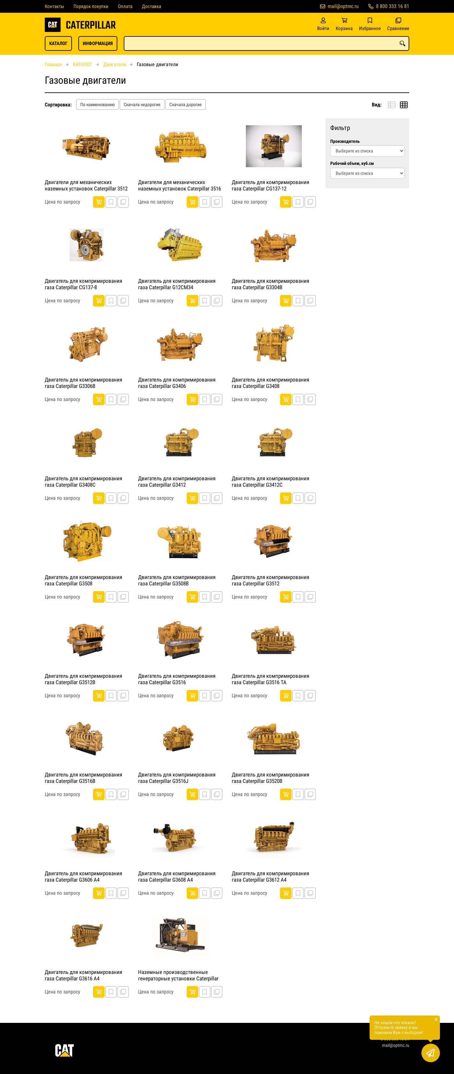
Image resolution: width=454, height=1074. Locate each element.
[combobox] (266, 43)
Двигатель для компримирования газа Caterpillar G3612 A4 (270, 876)
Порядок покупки (91, 6)
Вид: (376, 105)
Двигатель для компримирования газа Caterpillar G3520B (270, 777)
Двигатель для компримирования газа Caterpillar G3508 (83, 580)
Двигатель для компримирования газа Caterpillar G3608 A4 (176, 876)
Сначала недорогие (142, 104)
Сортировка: (58, 105)
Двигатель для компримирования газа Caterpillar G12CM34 (176, 284)
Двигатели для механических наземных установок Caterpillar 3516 (179, 185)
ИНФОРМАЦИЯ (98, 43)
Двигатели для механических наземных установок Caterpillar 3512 (86, 185)
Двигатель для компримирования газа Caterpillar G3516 (176, 679)
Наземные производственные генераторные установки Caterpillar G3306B (178, 975)
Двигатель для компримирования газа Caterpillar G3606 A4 (83, 876)
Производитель (345, 141)
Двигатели (114, 64)
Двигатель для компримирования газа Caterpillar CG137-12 (270, 185)
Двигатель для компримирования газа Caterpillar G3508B (176, 580)
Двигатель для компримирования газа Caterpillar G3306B (83, 382)
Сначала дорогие (185, 104)
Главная (53, 64)
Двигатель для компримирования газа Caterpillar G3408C (83, 481)
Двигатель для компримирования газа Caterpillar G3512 (270, 580)
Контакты (54, 6)
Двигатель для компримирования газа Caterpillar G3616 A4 (83, 975)
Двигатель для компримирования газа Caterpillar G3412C (270, 481)
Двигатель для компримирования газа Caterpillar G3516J (176, 777)
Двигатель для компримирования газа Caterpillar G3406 (176, 382)
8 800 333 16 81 (392, 6)
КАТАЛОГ (58, 43)
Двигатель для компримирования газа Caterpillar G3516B (83, 777)
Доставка (151, 6)
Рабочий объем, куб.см (352, 163)
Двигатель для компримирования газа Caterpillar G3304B (270, 284)
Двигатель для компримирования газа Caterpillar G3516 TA (270, 679)
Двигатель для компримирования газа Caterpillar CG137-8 (83, 284)
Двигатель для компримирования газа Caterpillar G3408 (270, 382)
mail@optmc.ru (343, 6)
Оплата (125, 6)
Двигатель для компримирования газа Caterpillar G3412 (176, 481)
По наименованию (97, 104)
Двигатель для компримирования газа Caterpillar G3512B (83, 679)
